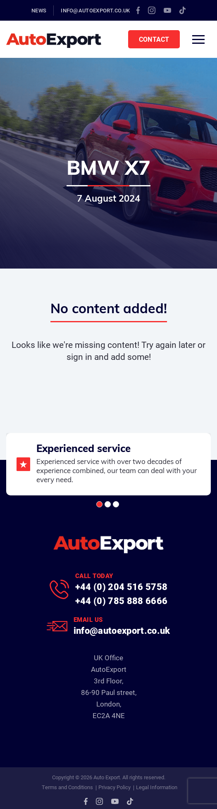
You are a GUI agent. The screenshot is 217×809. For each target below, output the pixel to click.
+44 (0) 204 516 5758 (121, 586)
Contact (154, 39)
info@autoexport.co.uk (95, 10)
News (38, 10)
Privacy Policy (114, 787)
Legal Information (156, 787)
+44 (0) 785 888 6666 (121, 601)
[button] (99, 504)
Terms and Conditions (67, 787)
